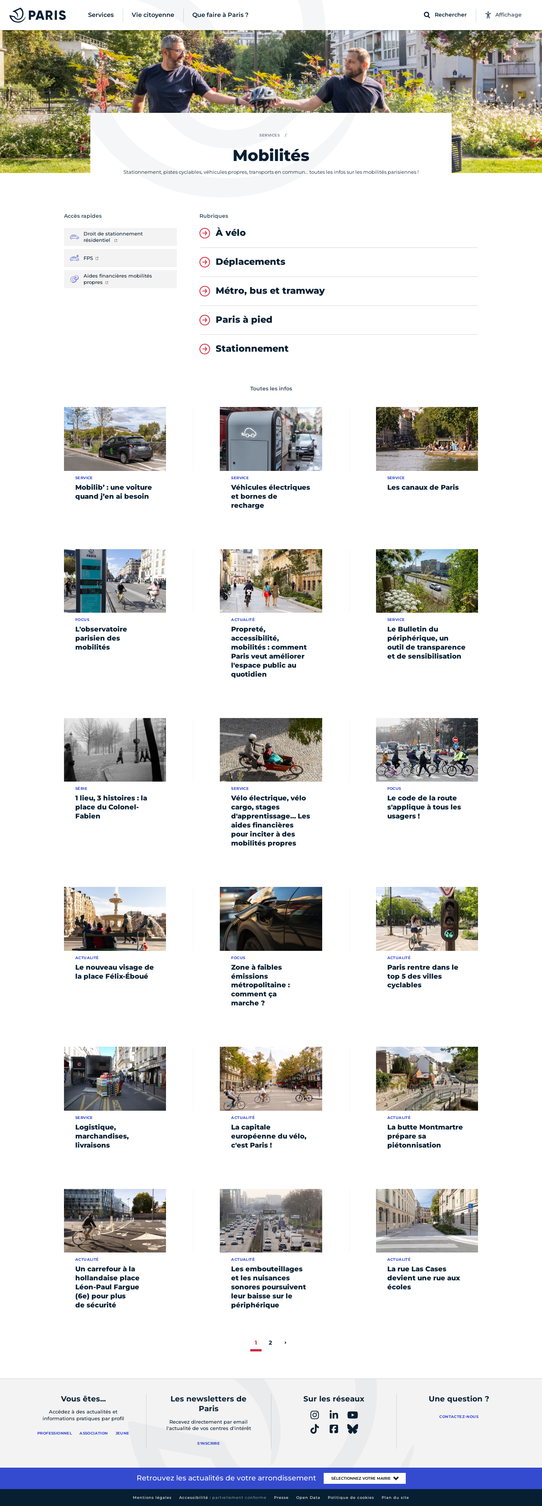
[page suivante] (285, 1342)
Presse (281, 1497)
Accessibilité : (222, 1497)
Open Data (308, 1497)
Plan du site (395, 1497)
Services (269, 135)
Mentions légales (152, 1497)
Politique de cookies (351, 1497)
